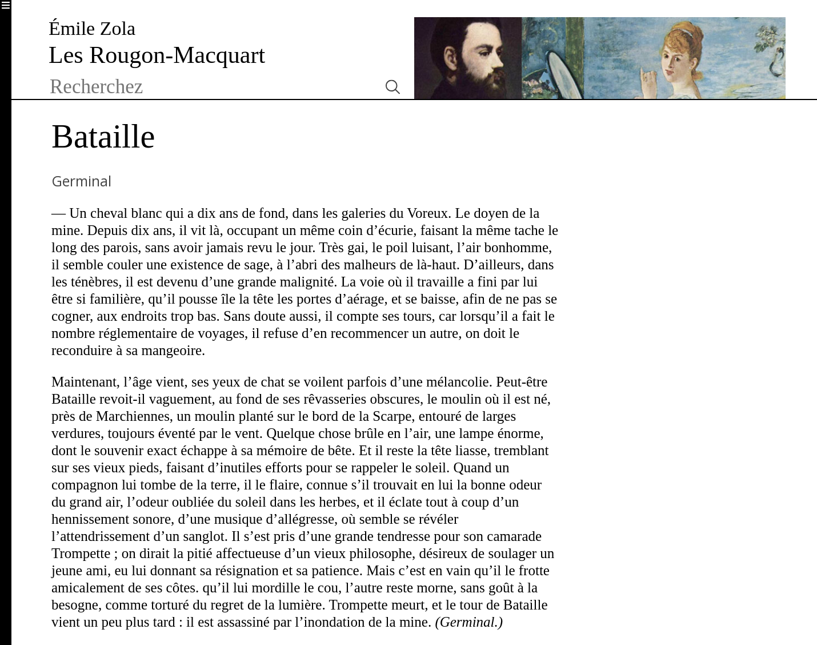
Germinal (81, 180)
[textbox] (210, 87)
